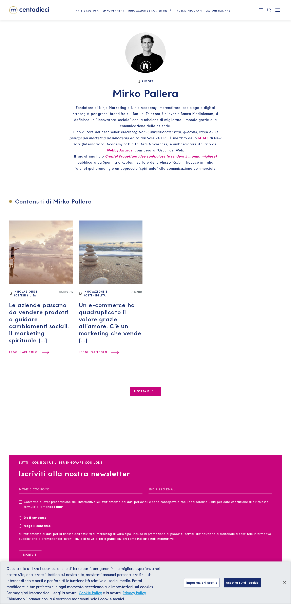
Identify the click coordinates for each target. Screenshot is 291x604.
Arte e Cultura (87, 10)
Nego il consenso (35, 525)
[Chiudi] (284, 582)
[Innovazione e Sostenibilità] (34, 294)
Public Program (189, 10)
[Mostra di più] (145, 391)
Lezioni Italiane (218, 10)
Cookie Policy (90, 592)
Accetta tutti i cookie (242, 583)
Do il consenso (34, 517)
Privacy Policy (134, 592)
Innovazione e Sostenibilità (150, 10)
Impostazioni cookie (201, 583)
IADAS (203, 138)
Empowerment (113, 10)
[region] (145, 582)
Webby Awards (120, 150)
